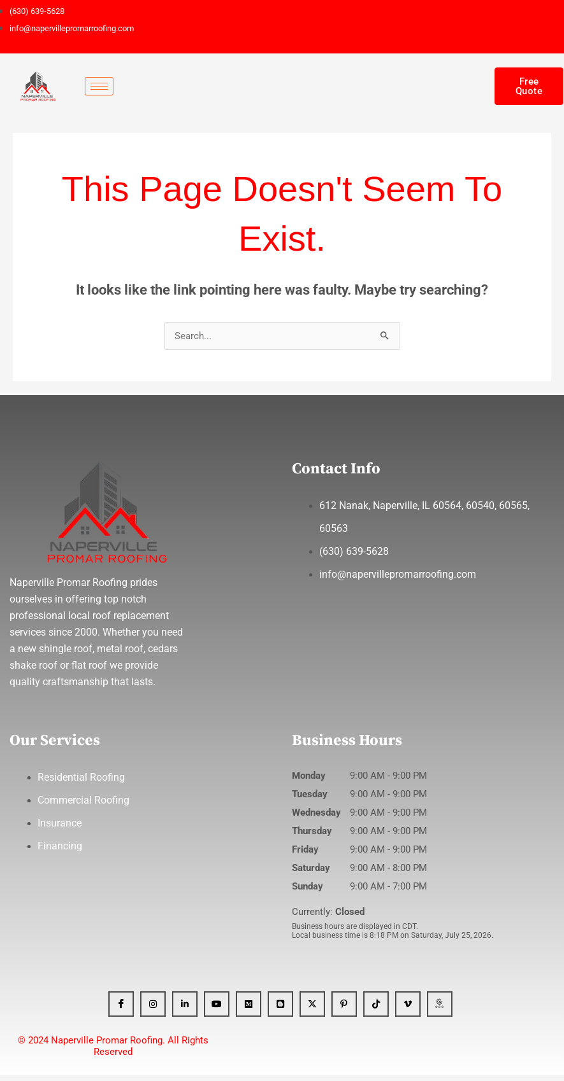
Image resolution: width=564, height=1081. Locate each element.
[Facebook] (121, 1009)
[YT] (216, 1009)
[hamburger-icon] (99, 86)
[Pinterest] (344, 1009)
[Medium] (248, 1009)
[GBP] (439, 1009)
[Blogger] (280, 1009)
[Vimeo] (408, 1009)
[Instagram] (153, 1009)
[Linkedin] (185, 1009)
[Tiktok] (376, 1009)
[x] (312, 1009)
